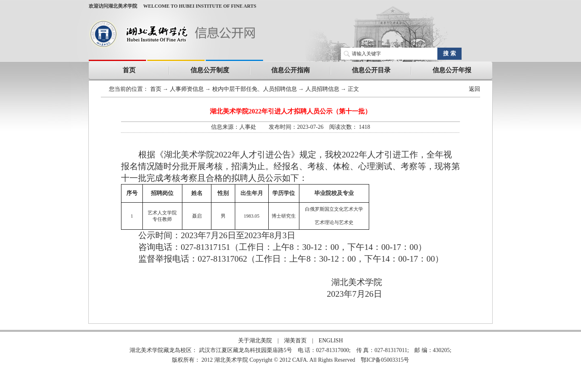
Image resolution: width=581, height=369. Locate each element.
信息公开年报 (452, 70)
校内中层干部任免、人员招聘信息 (254, 89)
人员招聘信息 (322, 89)
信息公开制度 (209, 70)
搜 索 (449, 53)
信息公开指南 (290, 70)
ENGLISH (331, 341)
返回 (474, 89)
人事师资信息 (187, 89)
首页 (129, 70)
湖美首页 (295, 341)
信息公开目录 (371, 70)
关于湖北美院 (255, 341)
